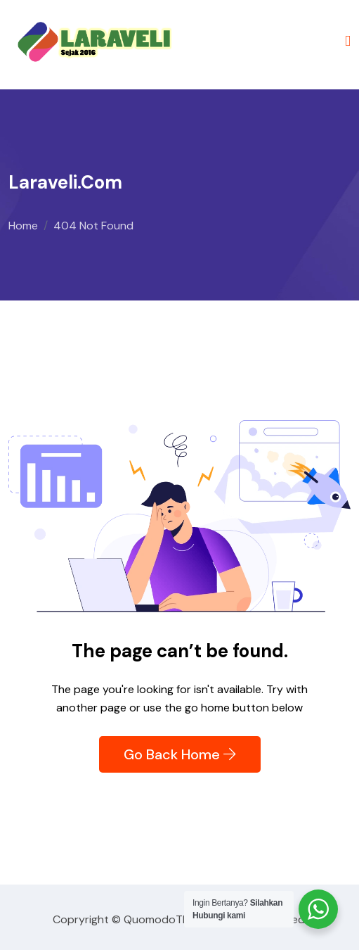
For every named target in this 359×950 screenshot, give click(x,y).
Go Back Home (180, 754)
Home (23, 225)
